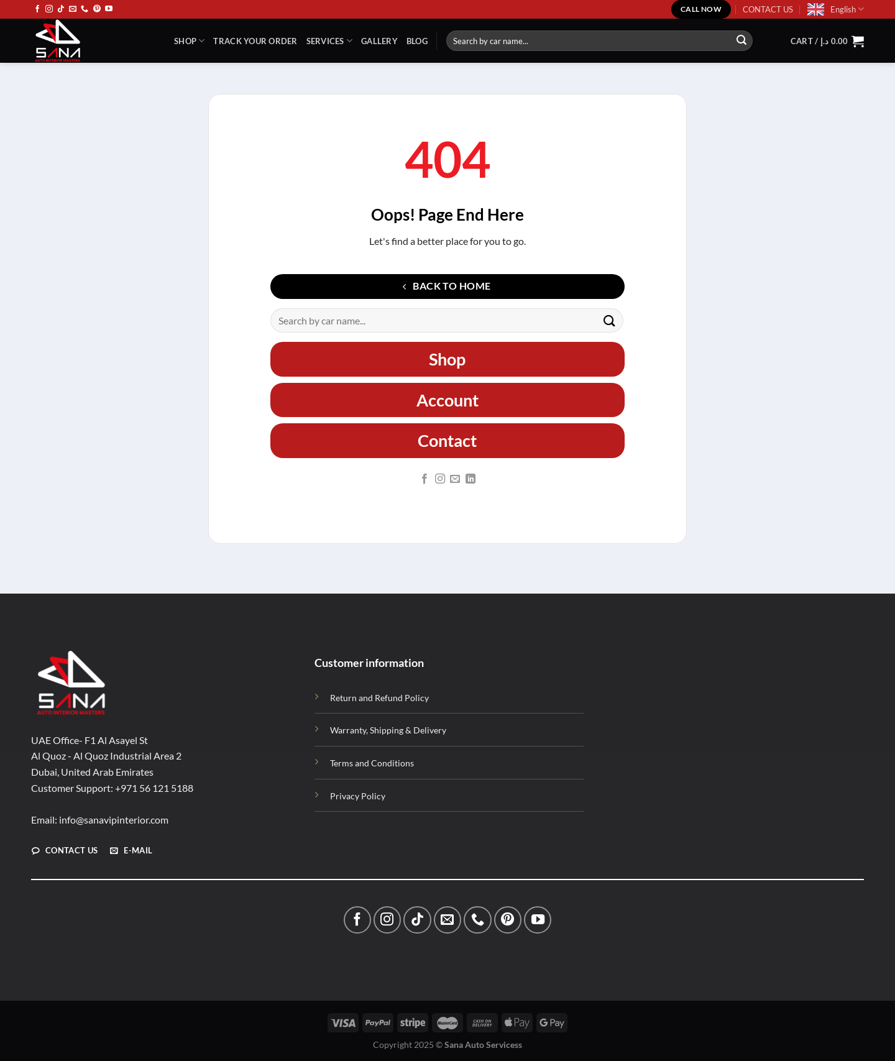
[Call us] (84, 9)
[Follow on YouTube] (108, 9)
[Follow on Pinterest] (97, 9)
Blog (417, 41)
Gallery (379, 41)
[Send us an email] (72, 9)
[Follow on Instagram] (49, 9)
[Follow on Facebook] (37, 9)
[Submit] (741, 41)
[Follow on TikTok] (61, 9)
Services (329, 41)
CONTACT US (768, 9)
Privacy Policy (357, 796)
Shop (189, 41)
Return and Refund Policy (379, 697)
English (847, 9)
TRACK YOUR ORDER (255, 41)
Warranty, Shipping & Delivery (388, 730)
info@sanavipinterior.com (113, 819)
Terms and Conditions (372, 763)
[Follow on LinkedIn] (470, 479)
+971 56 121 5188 (154, 788)
